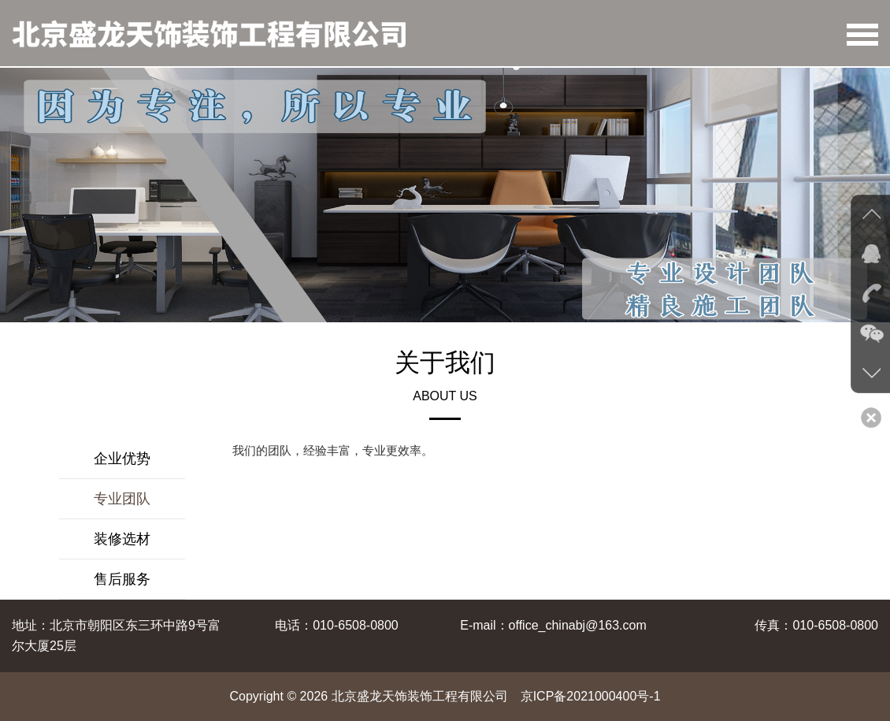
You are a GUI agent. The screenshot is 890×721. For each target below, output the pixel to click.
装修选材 (122, 539)
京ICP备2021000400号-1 (591, 696)
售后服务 (122, 579)
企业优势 (122, 458)
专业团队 (122, 499)
